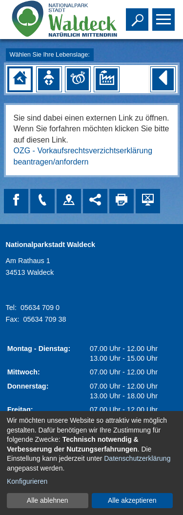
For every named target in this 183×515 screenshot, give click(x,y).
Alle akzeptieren (132, 500)
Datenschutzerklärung (137, 458)
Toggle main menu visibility (164, 15)
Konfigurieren (27, 481)
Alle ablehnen (47, 500)
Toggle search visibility (138, 15)
